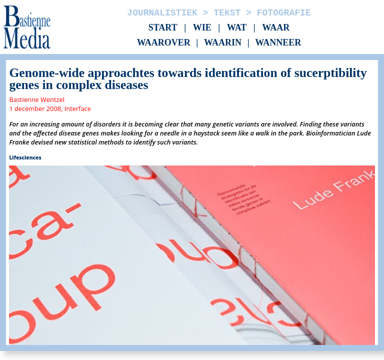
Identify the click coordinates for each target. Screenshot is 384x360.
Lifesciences (25, 157)
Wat (237, 27)
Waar (276, 27)
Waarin (223, 43)
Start (163, 27)
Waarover (163, 43)
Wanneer (278, 43)
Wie (202, 27)
